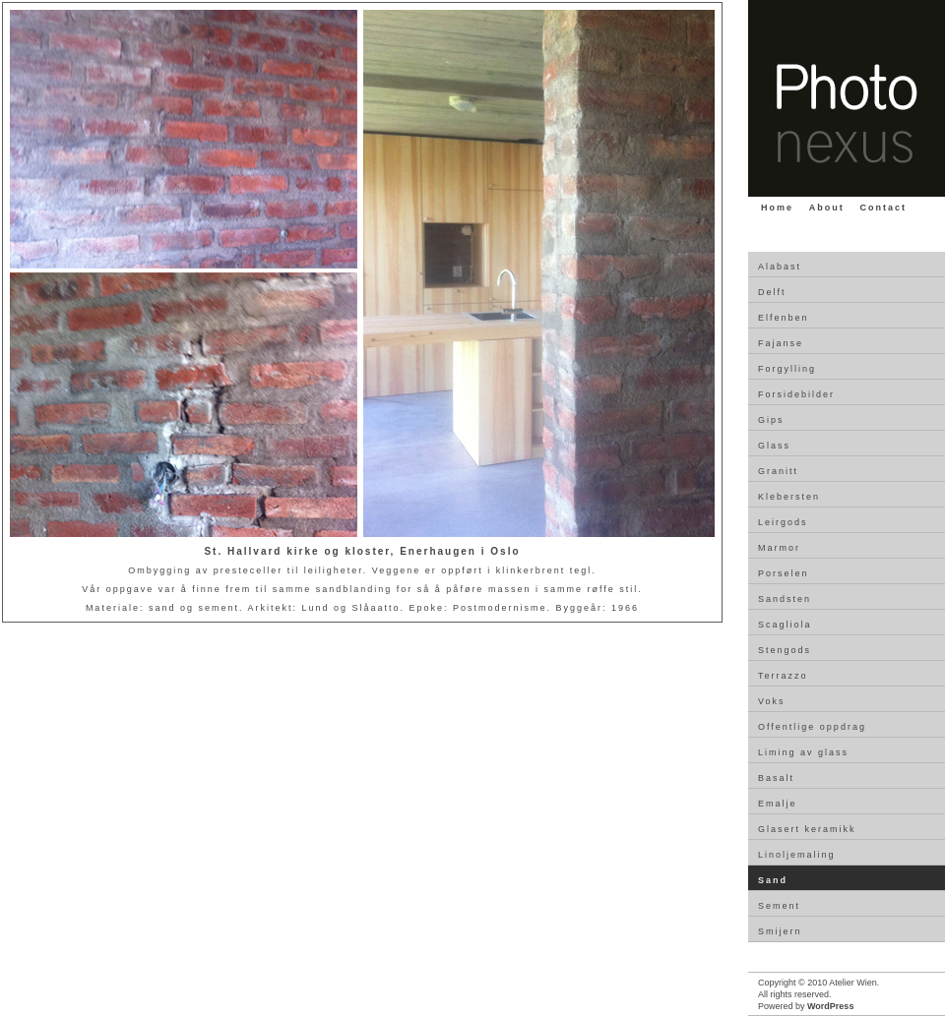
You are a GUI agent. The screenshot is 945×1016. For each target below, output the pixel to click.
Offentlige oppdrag (812, 727)
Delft (772, 292)
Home (777, 207)
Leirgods (783, 522)
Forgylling (787, 369)
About (827, 207)
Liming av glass (803, 752)
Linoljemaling (797, 855)
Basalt (776, 778)
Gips (771, 420)
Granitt (778, 471)
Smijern (780, 931)
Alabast (779, 266)
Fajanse (780, 343)
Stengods (784, 650)
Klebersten (789, 497)
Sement (779, 906)
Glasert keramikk (807, 829)
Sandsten (784, 599)
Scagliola (785, 624)
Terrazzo (783, 676)
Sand (773, 880)
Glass (774, 445)
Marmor (779, 548)
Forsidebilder (796, 394)
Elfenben (783, 318)
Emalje (777, 803)
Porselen (783, 573)
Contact (884, 207)
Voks (772, 701)
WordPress (830, 1006)
